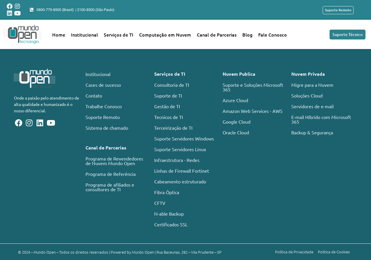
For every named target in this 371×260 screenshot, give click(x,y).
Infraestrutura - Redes (176, 160)
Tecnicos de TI (168, 117)
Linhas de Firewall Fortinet (181, 171)
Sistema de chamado (107, 128)
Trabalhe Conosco (104, 106)
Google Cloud (236, 121)
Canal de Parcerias (217, 34)
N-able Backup (169, 213)
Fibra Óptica (166, 192)
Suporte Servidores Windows (184, 138)
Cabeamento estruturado (180, 181)
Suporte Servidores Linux (180, 149)
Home (58, 34)
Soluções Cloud (307, 95)
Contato (94, 95)
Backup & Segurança (312, 132)
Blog (247, 34)
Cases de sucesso (103, 85)
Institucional (84, 34)
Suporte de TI (168, 95)
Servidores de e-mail (312, 106)
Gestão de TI (167, 106)
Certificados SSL (171, 224)
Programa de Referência (111, 174)
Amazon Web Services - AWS (253, 111)
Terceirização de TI (173, 128)
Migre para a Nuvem (312, 85)
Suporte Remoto (103, 117)
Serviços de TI (118, 34)
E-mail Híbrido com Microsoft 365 (321, 119)
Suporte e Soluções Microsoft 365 (253, 87)
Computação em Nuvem (165, 34)
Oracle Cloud (236, 132)
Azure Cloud (235, 100)
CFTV (160, 203)
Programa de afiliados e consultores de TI (110, 187)
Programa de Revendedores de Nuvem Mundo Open (114, 161)
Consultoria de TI (171, 85)
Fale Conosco (272, 34)
